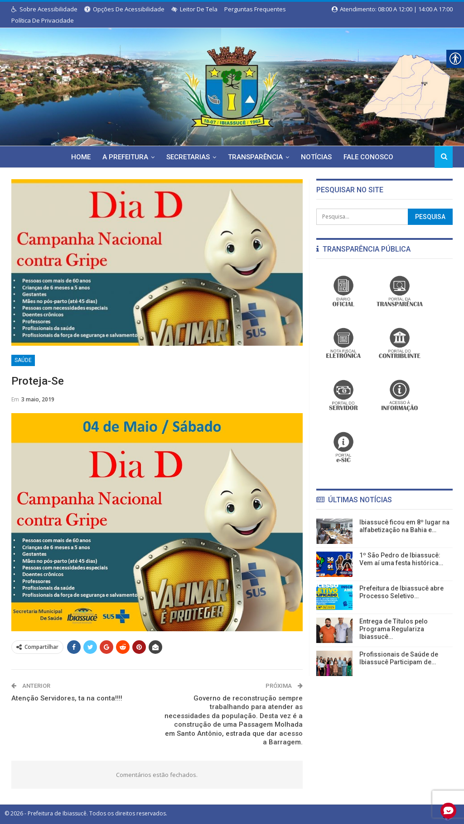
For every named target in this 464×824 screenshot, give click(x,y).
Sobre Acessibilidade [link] (44, 9)
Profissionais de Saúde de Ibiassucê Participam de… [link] (398, 658)
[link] (232, 85)
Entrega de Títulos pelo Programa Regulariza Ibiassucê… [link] (393, 629)
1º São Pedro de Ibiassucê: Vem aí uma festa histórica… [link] (401, 559)
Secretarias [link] (187, 157)
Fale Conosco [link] (371, 157)
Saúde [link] (23, 360)
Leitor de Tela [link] (194, 9)
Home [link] (77, 157)
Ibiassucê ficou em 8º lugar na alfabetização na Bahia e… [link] (404, 526)
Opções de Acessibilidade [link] (124, 9)
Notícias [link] (318, 157)
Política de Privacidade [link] (42, 20)
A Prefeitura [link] (123, 157)
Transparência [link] (255, 157)
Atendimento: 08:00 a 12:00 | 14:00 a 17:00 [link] (392, 9)
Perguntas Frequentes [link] (255, 9)
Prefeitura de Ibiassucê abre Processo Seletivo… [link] (401, 592)
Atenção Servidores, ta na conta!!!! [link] (66, 698)
